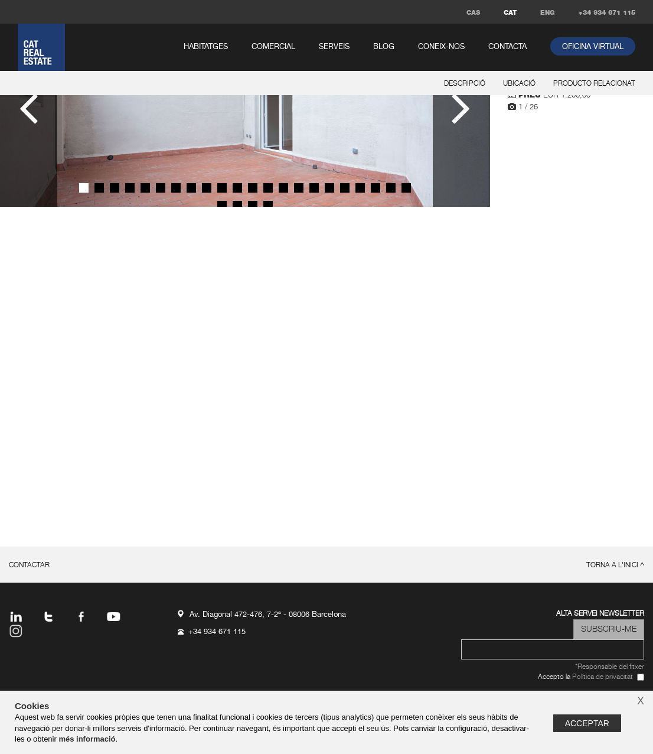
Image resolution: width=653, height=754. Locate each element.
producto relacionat (594, 83)
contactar (29, 565)
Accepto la (585, 677)
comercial (273, 47)
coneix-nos (441, 47)
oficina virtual (592, 47)
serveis (334, 47)
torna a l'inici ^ (615, 565)
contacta (507, 47)
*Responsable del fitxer (609, 667)
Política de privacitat (602, 677)
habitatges (206, 47)
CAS (473, 12)
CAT (510, 12)
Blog (383, 47)
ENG (547, 12)
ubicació (519, 83)
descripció (464, 83)
